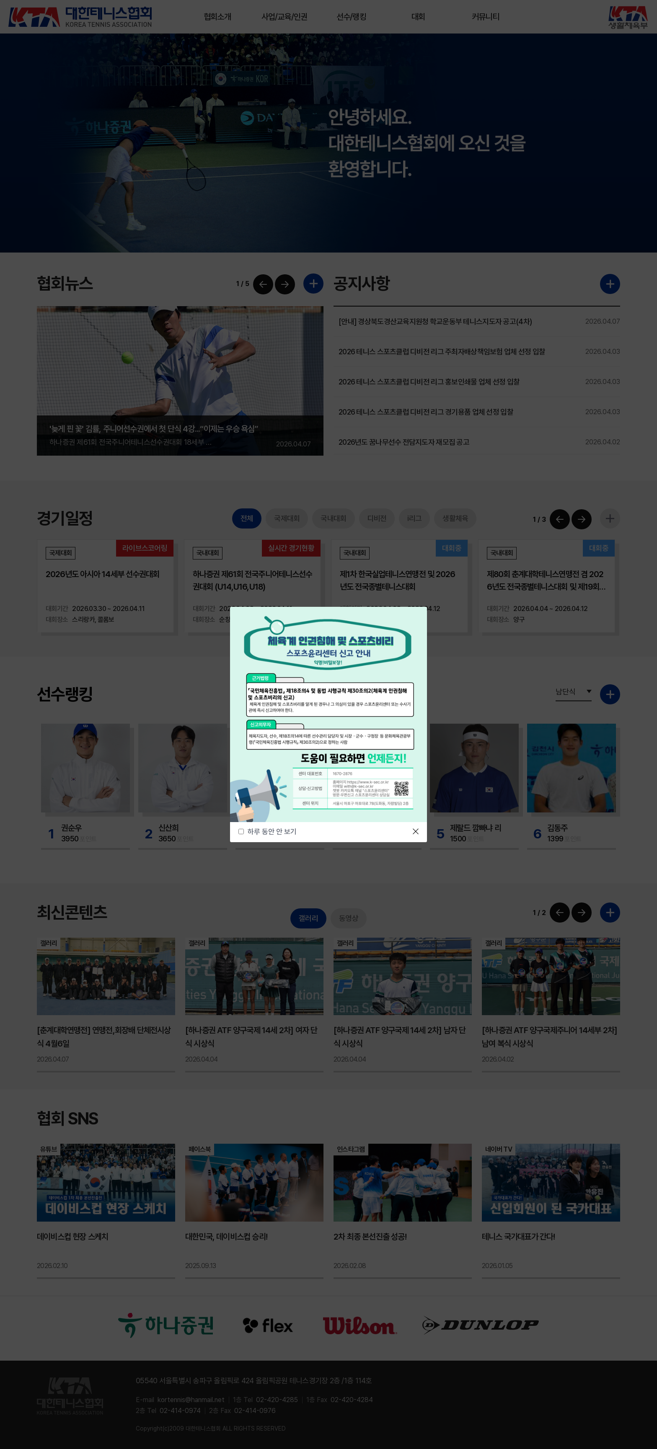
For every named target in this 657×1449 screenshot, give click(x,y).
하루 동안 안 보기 (272, 832)
